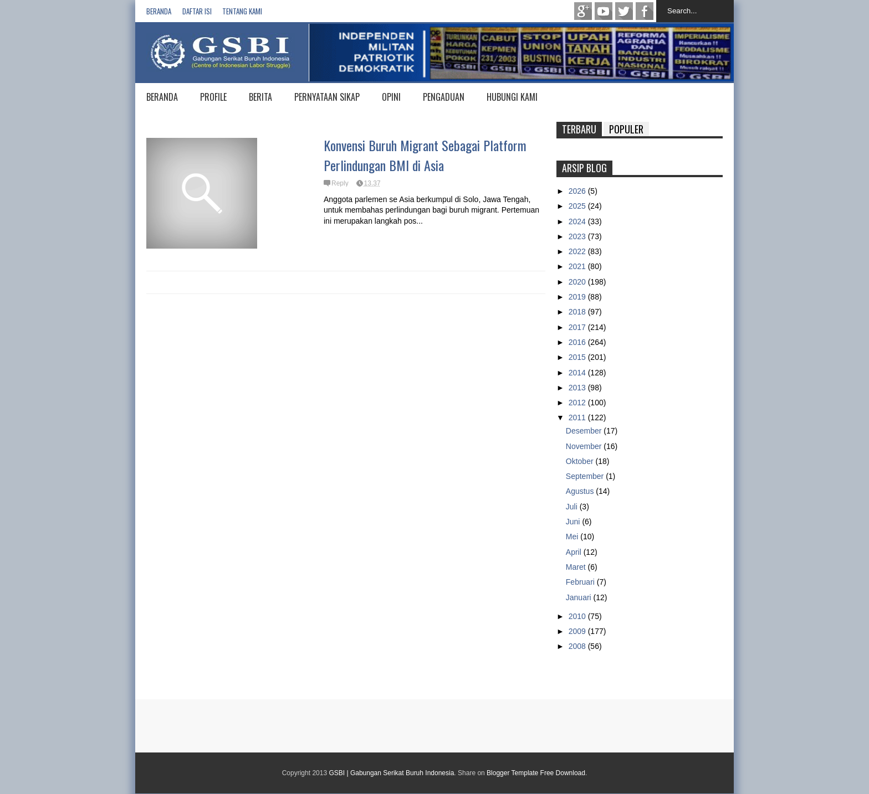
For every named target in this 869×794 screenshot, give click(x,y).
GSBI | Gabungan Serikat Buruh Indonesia (391, 773)
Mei (573, 536)
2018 (578, 311)
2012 (578, 402)
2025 (578, 206)
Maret (577, 567)
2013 (578, 387)
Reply (340, 183)
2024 (578, 221)
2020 (578, 281)
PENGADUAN (443, 97)
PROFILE (213, 97)
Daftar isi (197, 11)
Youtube (603, 11)
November (585, 446)
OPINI (391, 97)
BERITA (260, 97)
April (575, 552)
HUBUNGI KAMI (512, 97)
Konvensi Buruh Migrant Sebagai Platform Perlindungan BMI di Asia (425, 155)
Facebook (644, 11)
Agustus (581, 491)
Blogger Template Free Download (536, 773)
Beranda (158, 11)
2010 (578, 616)
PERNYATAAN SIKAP (327, 97)
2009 (578, 631)
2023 (578, 236)
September (586, 476)
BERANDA (162, 97)
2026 (578, 191)
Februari (581, 582)
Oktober (581, 461)
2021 (578, 266)
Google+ (583, 11)
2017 (578, 327)
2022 (578, 251)
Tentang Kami (242, 11)
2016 (578, 342)
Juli (573, 506)
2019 (578, 296)
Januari (580, 597)
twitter (624, 11)
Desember (585, 430)
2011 (578, 417)
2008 (578, 646)
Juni (574, 521)
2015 (578, 357)
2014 (578, 372)
